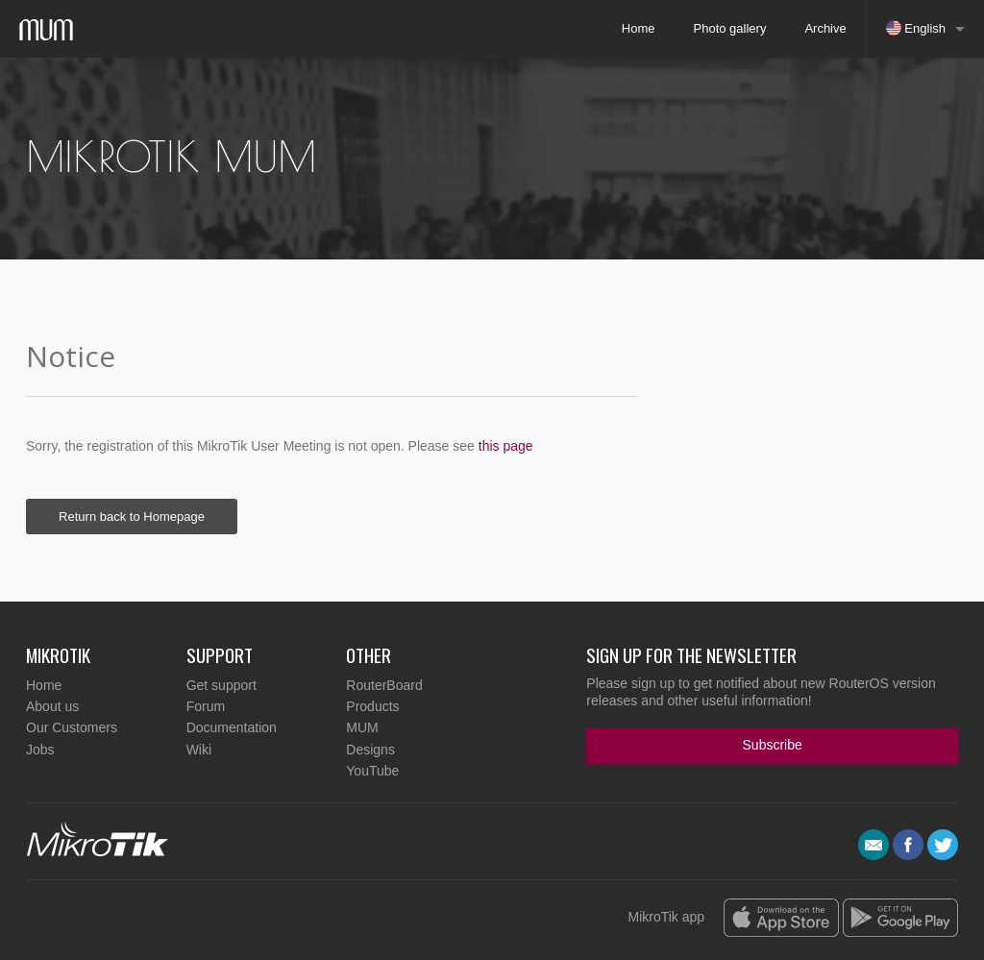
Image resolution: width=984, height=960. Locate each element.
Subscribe (772, 744)
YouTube (372, 770)
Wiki (198, 749)
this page (506, 446)
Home (638, 28)
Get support (221, 685)
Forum (205, 706)
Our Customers (71, 727)
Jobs (40, 749)
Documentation (231, 727)
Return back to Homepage (132, 516)
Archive (825, 28)
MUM (362, 727)
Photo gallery (730, 28)
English (916, 28)
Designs (370, 749)
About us (52, 706)
